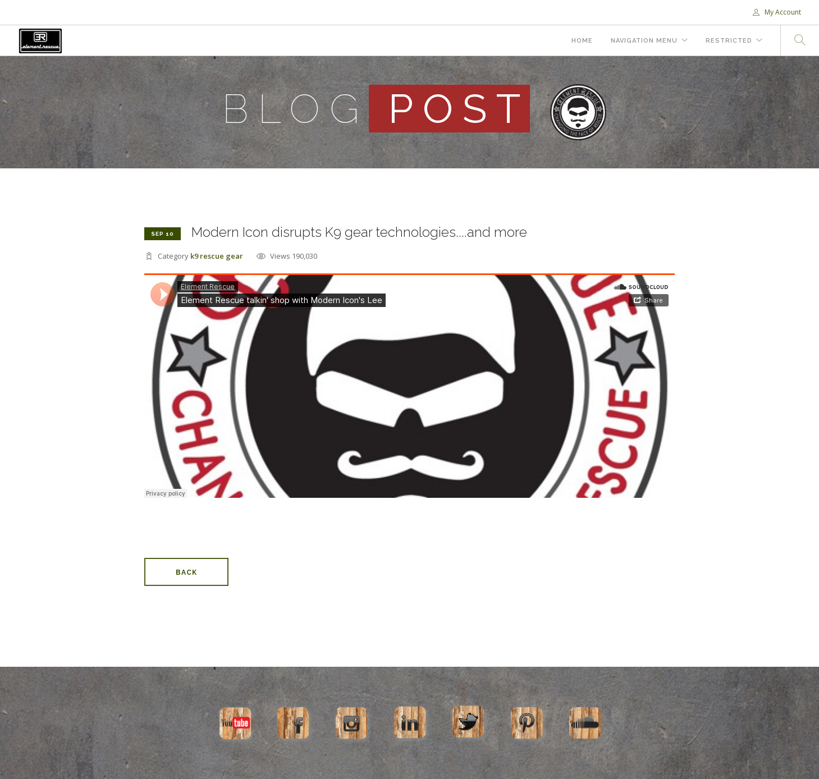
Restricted (729, 40)
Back (186, 572)
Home (582, 40)
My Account (777, 12)
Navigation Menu (644, 40)
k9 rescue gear (216, 256)
